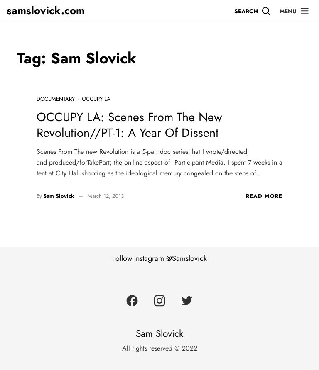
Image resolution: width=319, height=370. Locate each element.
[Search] (252, 11)
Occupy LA (96, 99)
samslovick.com (46, 10)
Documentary (56, 99)
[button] (294, 11)
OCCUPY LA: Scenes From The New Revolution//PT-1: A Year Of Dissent (129, 124)
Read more (264, 196)
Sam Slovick (58, 196)
